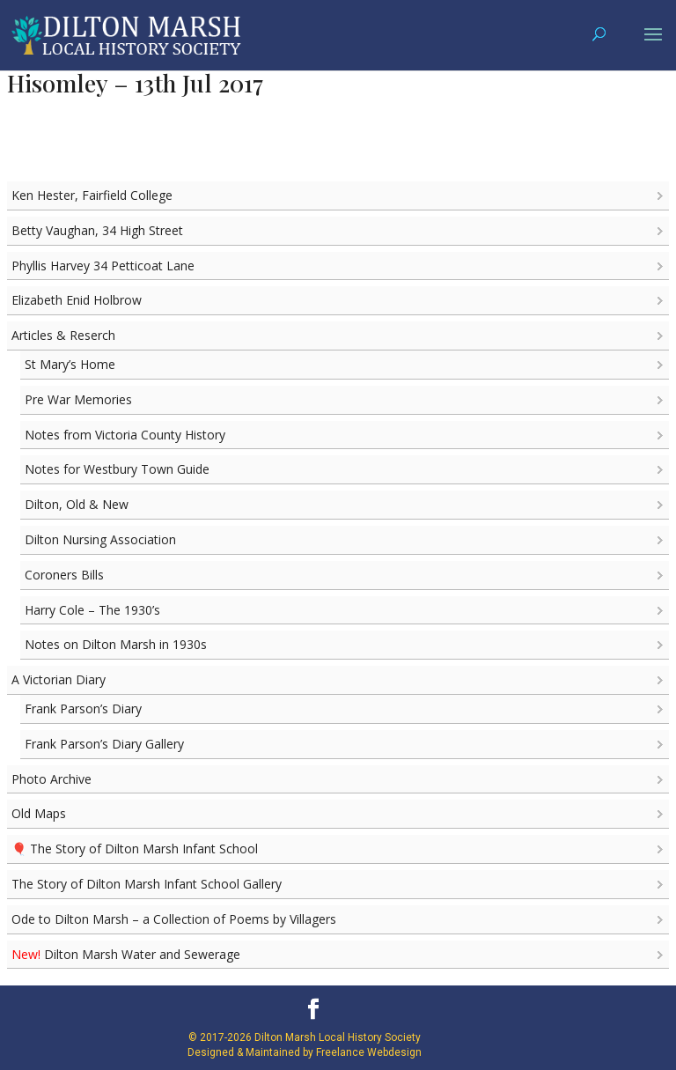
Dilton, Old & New (77, 504)
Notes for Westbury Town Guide (117, 469)
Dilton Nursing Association (100, 539)
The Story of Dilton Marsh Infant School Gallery (146, 883)
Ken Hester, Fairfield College (92, 195)
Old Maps (38, 813)
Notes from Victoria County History (125, 434)
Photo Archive (51, 779)
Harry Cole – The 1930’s (92, 609)
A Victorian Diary (58, 679)
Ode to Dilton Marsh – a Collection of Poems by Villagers (173, 919)
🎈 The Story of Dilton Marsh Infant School (134, 848)
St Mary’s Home (70, 364)
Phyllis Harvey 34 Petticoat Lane (103, 265)
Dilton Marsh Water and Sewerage (125, 954)
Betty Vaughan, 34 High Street (97, 230)
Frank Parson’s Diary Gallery (104, 743)
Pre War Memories (78, 399)
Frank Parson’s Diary (83, 708)
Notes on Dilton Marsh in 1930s (116, 644)
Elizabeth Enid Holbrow (76, 299)
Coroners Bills (64, 574)
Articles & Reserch (63, 335)
